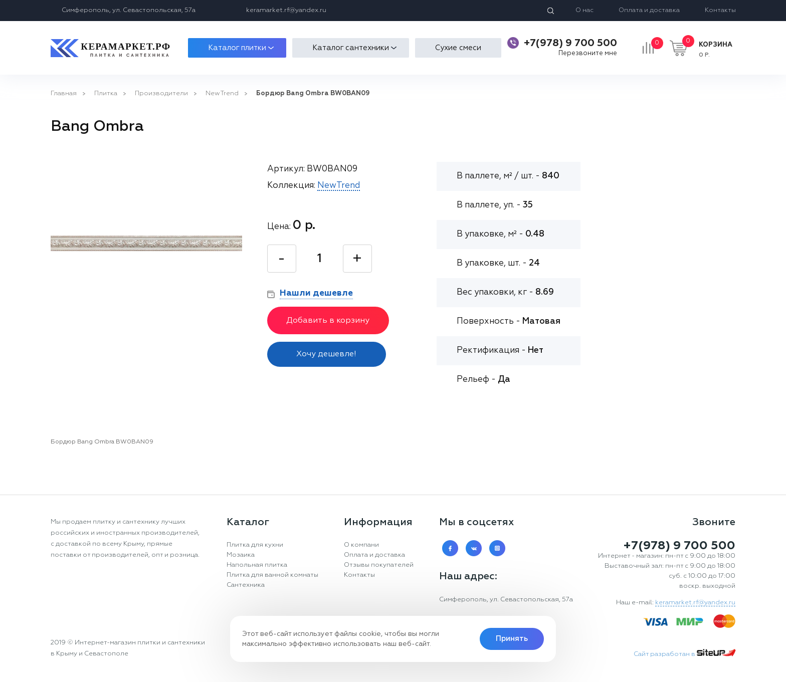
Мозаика (241, 555)
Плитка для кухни (255, 545)
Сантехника (246, 585)
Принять (512, 638)
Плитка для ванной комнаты (272, 575)
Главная (64, 93)
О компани (361, 545)
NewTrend (222, 93)
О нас (584, 10)
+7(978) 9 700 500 (570, 43)
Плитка (105, 93)
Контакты (720, 10)
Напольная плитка (257, 565)
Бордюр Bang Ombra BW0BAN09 (313, 93)
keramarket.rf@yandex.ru (286, 10)
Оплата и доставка (649, 10)
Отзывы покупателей (379, 565)
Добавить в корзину (327, 321)
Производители (161, 93)
